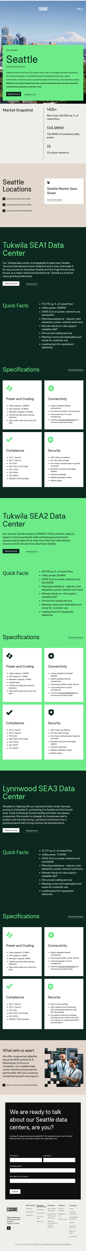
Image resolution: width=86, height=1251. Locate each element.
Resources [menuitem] (40, 1222)
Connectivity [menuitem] (41, 1214)
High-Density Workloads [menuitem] (52, 1210)
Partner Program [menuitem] (61, 1210)
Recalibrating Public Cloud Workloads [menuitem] (52, 1217)
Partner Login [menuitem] (63, 1220)
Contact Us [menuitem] (73, 1237)
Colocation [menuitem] (40, 1210)
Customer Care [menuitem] (40, 1218)
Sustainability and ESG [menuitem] (73, 1219)
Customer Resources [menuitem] (72, 1228)
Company (73, 1206)
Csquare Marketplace (67, 419)
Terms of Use (55, 1245)
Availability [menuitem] (29, 1216)
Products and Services (41, 1206)
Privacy (37, 1245)
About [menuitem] (71, 1209)
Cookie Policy (45, 1245)
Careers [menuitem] (71, 1223)
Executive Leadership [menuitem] (73, 1214)
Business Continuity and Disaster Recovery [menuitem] (52, 1225)
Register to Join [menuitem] (62, 1216)
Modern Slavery (66, 1245)
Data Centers (31, 1206)
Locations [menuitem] (29, 1209)
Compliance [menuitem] (30, 1213)
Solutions (51, 1206)
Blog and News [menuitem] (72, 1233)
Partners (62, 1206)
